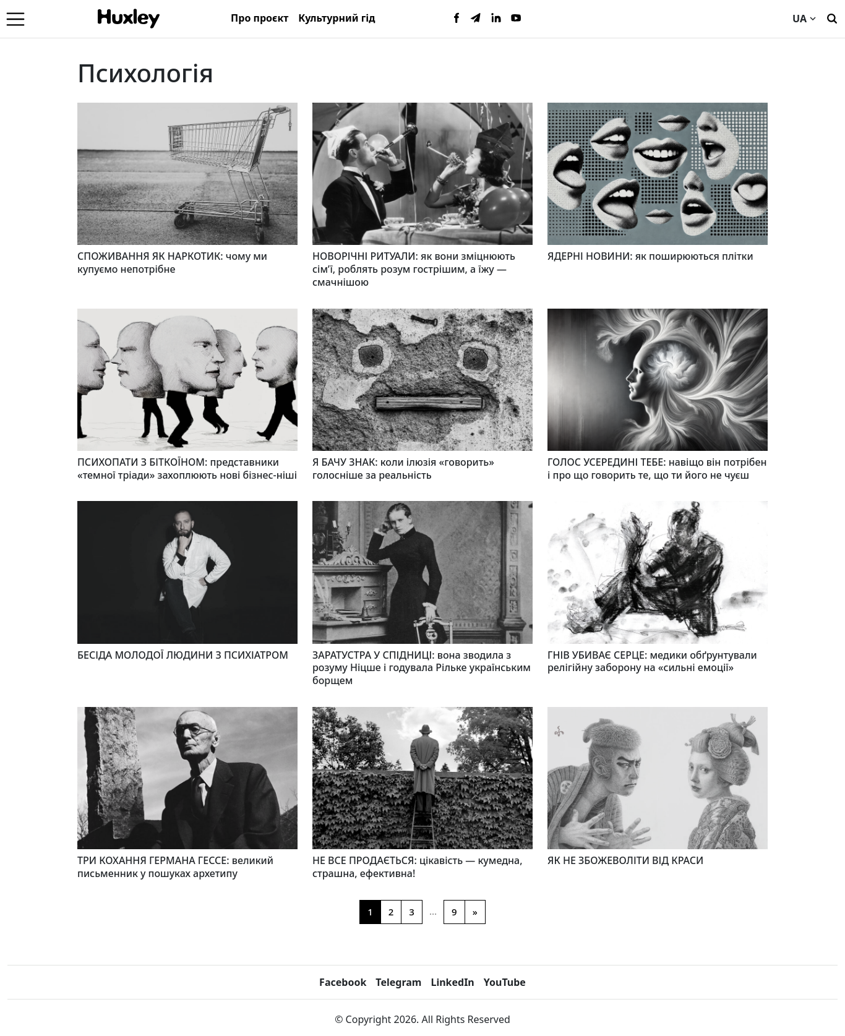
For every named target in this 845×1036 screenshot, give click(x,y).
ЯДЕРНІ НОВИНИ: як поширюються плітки (650, 256)
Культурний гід (336, 18)
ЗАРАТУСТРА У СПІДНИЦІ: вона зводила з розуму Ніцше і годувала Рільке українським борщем (421, 668)
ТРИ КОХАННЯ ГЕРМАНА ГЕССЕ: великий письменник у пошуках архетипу (175, 867)
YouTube (505, 982)
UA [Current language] (804, 18)
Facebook (342, 982)
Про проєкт (259, 18)
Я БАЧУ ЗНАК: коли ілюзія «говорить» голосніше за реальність (403, 468)
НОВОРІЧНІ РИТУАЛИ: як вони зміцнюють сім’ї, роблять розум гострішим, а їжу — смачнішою (413, 269)
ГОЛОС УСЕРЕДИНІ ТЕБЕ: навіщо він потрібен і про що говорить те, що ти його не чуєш (656, 468)
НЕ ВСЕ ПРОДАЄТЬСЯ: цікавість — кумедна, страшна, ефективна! (417, 867)
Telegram (398, 982)
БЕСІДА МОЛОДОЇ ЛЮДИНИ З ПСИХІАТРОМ (182, 655)
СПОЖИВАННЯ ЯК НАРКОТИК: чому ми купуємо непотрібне (172, 262)
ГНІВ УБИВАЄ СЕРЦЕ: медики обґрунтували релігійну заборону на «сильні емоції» (652, 661)
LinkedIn (452, 982)
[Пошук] (832, 17)
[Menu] (15, 19)
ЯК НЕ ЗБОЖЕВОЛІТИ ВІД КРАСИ (625, 860)
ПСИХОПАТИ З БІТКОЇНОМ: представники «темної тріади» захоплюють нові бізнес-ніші (187, 468)
